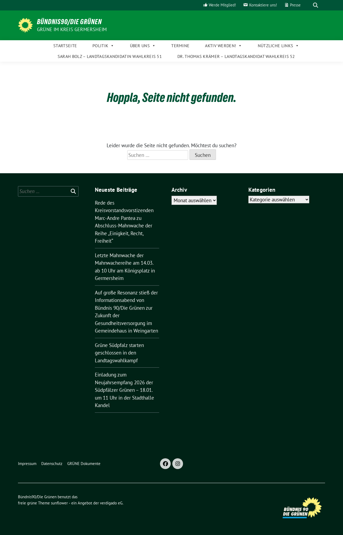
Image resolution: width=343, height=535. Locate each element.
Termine (180, 45)
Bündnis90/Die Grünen (69, 22)
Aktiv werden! (223, 45)
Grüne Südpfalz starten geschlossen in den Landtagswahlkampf (119, 353)
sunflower (59, 503)
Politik (103, 45)
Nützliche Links (278, 45)
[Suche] (307, 5)
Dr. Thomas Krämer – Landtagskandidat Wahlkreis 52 (236, 56)
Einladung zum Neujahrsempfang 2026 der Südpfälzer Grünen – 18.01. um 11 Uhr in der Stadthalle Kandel (124, 389)
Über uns (143, 45)
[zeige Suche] (315, 5)
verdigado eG (111, 503)
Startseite (65, 45)
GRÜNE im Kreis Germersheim (72, 29)
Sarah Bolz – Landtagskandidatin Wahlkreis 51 (110, 56)
